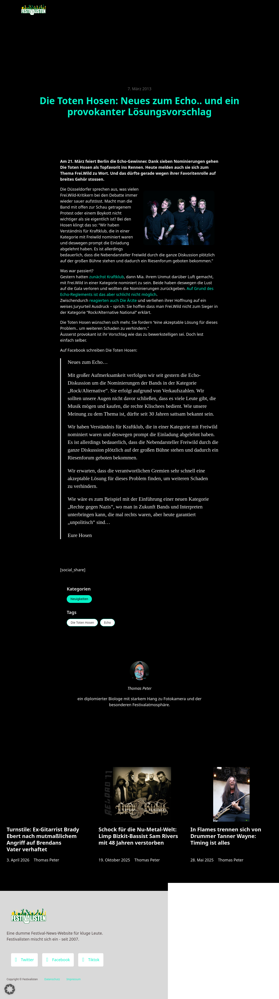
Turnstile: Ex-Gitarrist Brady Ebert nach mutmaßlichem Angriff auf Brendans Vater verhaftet (43, 840)
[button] (9, 989)
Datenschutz (52, 979)
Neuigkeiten (80, 599)
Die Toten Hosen (83, 623)
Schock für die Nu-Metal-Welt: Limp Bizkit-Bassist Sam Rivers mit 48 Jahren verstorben (138, 837)
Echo (108, 623)
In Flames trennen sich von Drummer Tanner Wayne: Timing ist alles (225, 837)
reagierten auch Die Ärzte (113, 300)
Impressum (73, 979)
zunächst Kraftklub (106, 276)
